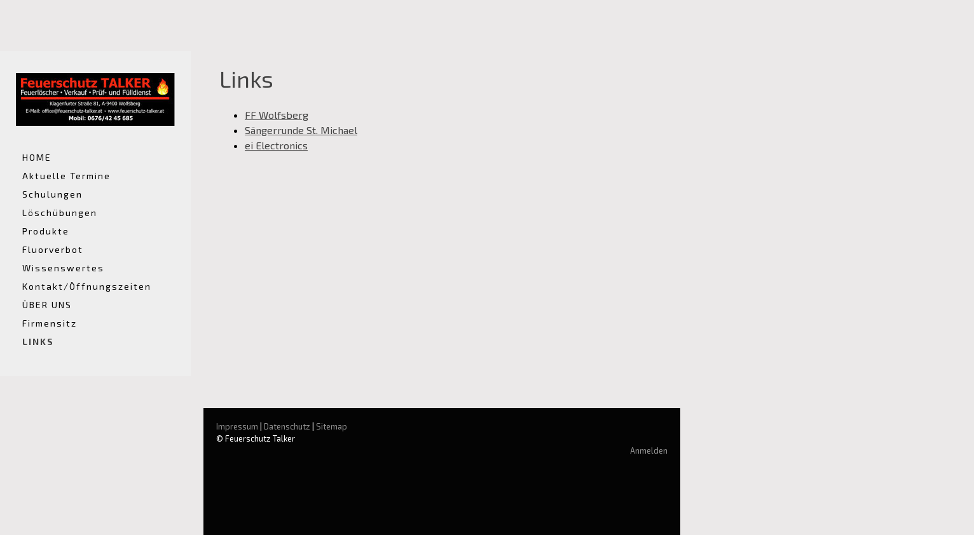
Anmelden (649, 450)
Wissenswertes (63, 267)
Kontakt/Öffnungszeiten (86, 286)
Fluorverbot (52, 249)
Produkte (45, 231)
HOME (36, 157)
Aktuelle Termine (66, 175)
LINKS (38, 341)
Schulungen (52, 194)
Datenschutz (287, 426)
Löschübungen (59, 212)
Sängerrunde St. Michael (301, 130)
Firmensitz (49, 323)
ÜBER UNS (47, 304)
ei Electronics (276, 145)
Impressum (237, 426)
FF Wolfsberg (276, 115)
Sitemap (331, 426)
